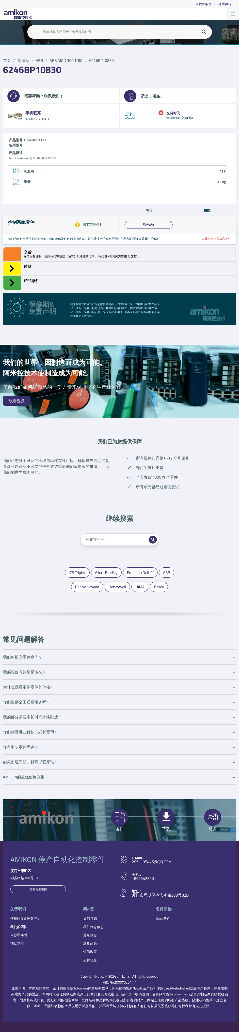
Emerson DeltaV (140, 572)
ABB (39, 60)
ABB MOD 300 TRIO (66, 60)
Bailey (159, 587)
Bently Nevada (87, 587)
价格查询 (148, 225)
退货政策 (90, 943)
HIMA (140, 587)
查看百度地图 (38, 889)
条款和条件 (203, 3)
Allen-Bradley (106, 572)
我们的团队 (19, 926)
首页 (7, 60)
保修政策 (90, 951)
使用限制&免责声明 (25, 918)
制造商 (23, 60)
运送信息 (90, 934)
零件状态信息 (93, 926)
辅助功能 (224, 3)
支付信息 (90, 959)
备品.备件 (163, 918)
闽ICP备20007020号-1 (119, 982)
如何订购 (90, 918)
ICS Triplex (77, 572)
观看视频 (17, 401)
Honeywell (117, 587)
